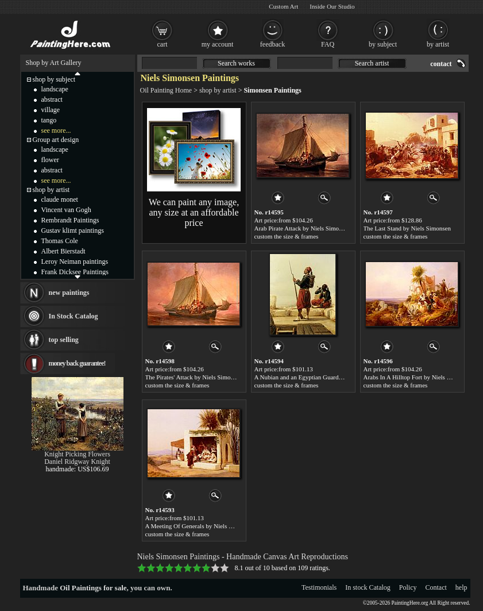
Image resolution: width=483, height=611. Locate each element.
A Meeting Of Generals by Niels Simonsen (199, 525)
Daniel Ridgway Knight (77, 462)
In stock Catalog (368, 587)
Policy (408, 587)
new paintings (69, 293)
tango (49, 120)
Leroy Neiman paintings (75, 262)
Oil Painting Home (166, 90)
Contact (436, 587)
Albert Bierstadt (63, 251)
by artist (438, 44)
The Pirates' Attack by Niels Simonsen (193, 377)
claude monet (59, 199)
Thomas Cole (59, 241)
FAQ (327, 44)
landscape (54, 89)
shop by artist (218, 90)
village (50, 110)
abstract (52, 99)
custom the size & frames (286, 236)
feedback (272, 44)
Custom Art (283, 6)
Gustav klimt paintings (72, 230)
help (461, 587)
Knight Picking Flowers (77, 454)
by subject (383, 44)
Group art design (56, 140)
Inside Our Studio (332, 6)
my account (218, 44)
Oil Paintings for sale (93, 587)
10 (224, 567)
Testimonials (319, 587)
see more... (56, 130)
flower (50, 160)
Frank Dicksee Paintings (75, 272)
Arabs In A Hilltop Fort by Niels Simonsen (418, 377)
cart (162, 44)
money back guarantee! (77, 363)
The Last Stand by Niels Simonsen (407, 228)
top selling (64, 340)
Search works (236, 63)
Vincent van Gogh (66, 210)
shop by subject (54, 79)
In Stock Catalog (73, 316)
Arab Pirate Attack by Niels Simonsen (302, 228)
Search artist (372, 63)
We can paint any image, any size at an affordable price (194, 212)
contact (440, 64)
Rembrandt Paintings (70, 220)
